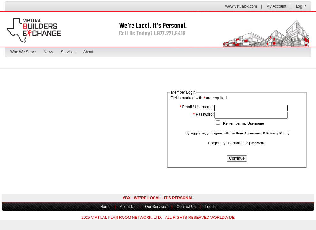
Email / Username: (197, 107)
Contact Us (186, 206)
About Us (127, 206)
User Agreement (249, 133)
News (48, 52)
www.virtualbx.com (241, 6)
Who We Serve (23, 52)
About (88, 52)
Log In (301, 6)
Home (105, 206)
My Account (276, 6)
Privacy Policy (277, 133)
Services (68, 52)
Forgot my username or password (236, 143)
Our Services (156, 206)
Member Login (183, 92)
